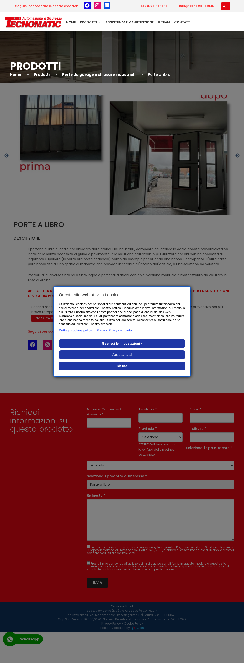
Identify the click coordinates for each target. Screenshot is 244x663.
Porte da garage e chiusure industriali (98, 74)
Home (71, 22)
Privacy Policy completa (114, 330)
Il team (164, 22)
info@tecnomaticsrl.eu (197, 6)
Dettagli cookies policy (75, 330)
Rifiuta (122, 366)
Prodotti (90, 22)
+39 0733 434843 (154, 6)
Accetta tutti (122, 355)
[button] (225, 6)
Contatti (182, 22)
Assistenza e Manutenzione (130, 22)
